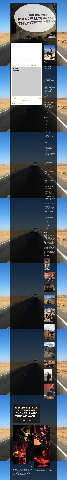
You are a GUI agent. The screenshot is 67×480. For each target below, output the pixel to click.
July (46, 221)
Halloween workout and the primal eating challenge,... (49, 148)
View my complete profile (47, 255)
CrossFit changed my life (48, 66)
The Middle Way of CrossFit (48, 106)
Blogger (37, 476)
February (47, 226)
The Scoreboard (47, 79)
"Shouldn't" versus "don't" (48, 86)
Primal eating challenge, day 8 (50, 193)
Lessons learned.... (48, 188)
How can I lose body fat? (48, 78)
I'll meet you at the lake (48, 107)
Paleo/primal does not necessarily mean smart (49, 192)
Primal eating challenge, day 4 (50, 208)
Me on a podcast (47, 108)
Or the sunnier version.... (49, 141)
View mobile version (26, 100)
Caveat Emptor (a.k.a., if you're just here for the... (49, 207)
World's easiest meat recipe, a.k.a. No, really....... (49, 160)
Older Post (38, 98)
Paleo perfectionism (47, 99)
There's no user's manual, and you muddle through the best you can (49, 95)
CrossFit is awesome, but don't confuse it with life (50, 178)
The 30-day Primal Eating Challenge (49, 218)
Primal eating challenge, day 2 (50, 211)
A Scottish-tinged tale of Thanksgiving (48, 105)
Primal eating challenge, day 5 (50, 203)
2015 (46, 125)
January (47, 228)
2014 (46, 127)
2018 (46, 121)
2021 (46, 118)
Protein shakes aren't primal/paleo (48, 213)
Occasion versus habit (47, 91)
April (46, 224)
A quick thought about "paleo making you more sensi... (49, 139)
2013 (46, 128)
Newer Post (14, 98)
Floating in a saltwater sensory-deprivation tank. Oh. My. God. (49, 68)
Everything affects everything (49, 80)
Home (26, 98)
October (47, 135)
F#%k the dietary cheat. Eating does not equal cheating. (49, 103)
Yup (46, 142)
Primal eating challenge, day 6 (50, 202)
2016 (46, 124)
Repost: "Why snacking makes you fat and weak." (50, 199)
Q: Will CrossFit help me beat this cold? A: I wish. (50, 154)
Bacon (46, 182)
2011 (46, 131)
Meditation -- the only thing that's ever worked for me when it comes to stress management (49, 88)
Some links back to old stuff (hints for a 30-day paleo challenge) (49, 114)
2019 (46, 120)
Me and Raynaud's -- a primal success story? (50, 174)
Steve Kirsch (51, 233)
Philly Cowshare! (48, 200)
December (47, 132)
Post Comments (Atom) (20, 103)
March (47, 225)
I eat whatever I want (47, 90)
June (46, 222)
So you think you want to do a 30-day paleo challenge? (49, 76)
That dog (45, 81)
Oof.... (46, 146)
